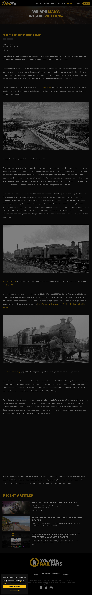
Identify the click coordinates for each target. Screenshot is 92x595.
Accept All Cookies (14, 590)
